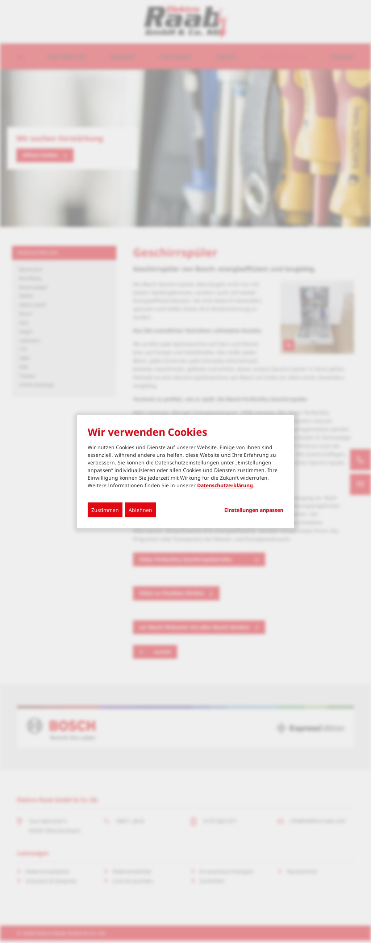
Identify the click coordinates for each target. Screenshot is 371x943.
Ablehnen (140, 509)
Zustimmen (105, 509)
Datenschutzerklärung (225, 485)
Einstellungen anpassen (253, 510)
